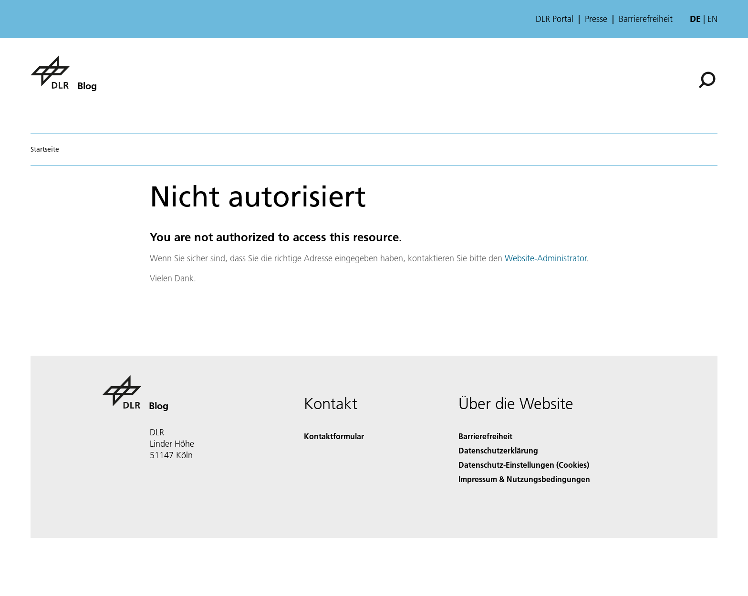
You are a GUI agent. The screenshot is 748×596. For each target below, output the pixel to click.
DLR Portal (554, 19)
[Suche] (707, 80)
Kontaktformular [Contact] (334, 436)
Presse (596, 19)
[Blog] (63, 72)
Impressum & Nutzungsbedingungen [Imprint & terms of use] (524, 479)
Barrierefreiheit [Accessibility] (485, 436)
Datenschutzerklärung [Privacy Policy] (498, 450)
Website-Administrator (545, 258)
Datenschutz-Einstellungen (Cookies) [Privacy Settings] (523, 465)
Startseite (45, 149)
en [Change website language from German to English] (712, 18)
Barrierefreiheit (646, 19)
